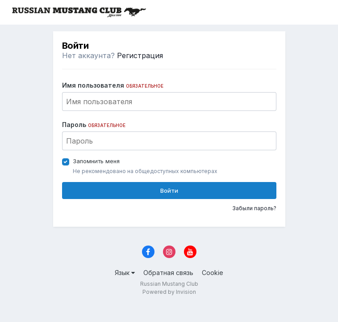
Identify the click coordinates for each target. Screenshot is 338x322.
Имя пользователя (112, 85)
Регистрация (140, 55)
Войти (169, 190)
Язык (125, 272)
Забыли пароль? (254, 208)
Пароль (93, 124)
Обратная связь (168, 272)
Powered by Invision (169, 291)
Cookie (212, 272)
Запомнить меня (96, 161)
